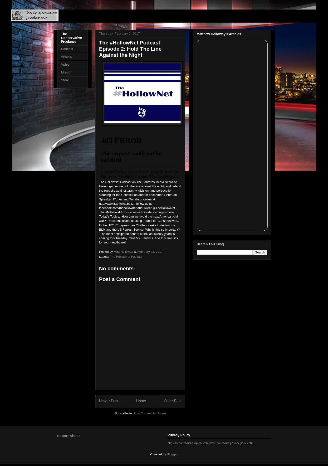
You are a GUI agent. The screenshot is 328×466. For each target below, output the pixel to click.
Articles (66, 56)
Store (65, 80)
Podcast (67, 49)
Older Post (172, 401)
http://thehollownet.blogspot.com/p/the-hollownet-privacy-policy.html (211, 443)
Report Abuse (69, 436)
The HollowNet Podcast (126, 256)
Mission (66, 72)
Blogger (172, 454)
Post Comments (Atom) (150, 413)
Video (65, 64)
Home (141, 401)
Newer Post (108, 401)
